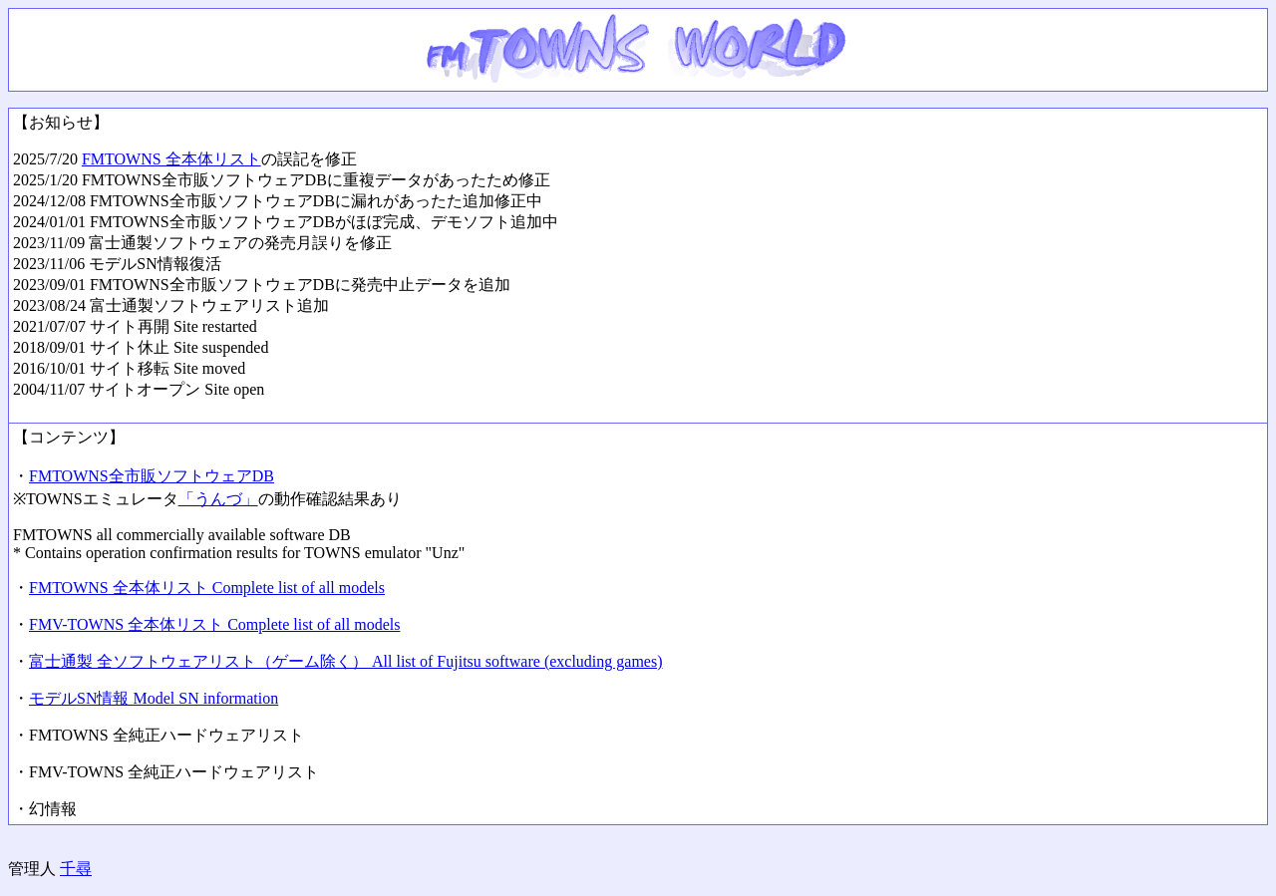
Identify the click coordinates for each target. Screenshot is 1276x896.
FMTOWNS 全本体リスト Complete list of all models (207, 587)
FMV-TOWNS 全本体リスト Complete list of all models (214, 624)
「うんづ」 (218, 498)
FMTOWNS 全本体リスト (171, 158)
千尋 (76, 868)
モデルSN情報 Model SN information (153, 698)
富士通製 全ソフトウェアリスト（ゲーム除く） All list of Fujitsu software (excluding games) (346, 661)
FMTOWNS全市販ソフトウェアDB (151, 475)
